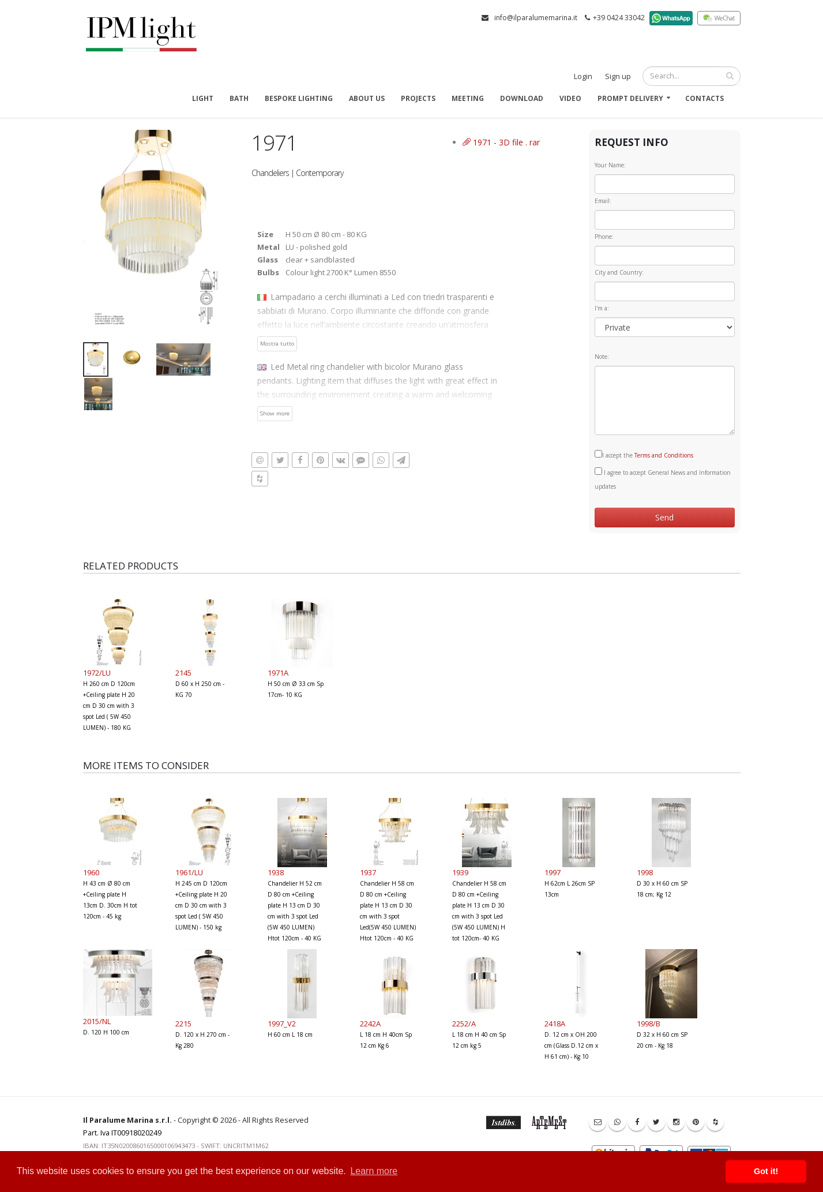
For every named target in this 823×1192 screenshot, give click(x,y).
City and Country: (619, 272)
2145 (183, 673)
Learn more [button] (373, 1171)
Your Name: (610, 165)
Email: (603, 201)
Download (521, 98)
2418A (554, 1023)
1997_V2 (282, 1023)
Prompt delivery (630, 98)
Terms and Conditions (663, 455)
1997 (552, 872)
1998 (645, 872)
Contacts (704, 98)
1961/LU (189, 872)
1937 (368, 872)
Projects (418, 98)
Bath (239, 98)
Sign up (618, 76)
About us (367, 98)
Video (570, 98)
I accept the (644, 454)
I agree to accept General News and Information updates (663, 478)
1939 (460, 872)
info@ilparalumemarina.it (535, 18)
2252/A (464, 1023)
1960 (91, 872)
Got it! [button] (766, 1171)
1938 (276, 872)
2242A (370, 1023)
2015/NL (97, 1021)
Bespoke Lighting (299, 98)
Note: (602, 357)
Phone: (604, 237)
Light (202, 98)
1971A (278, 673)
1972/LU (97, 673)
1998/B (648, 1023)
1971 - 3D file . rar (501, 142)
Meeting (468, 98)
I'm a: (602, 308)
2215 (183, 1023)
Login (583, 76)
